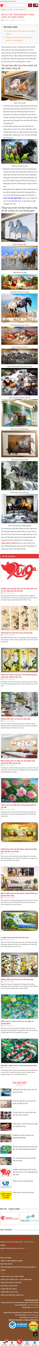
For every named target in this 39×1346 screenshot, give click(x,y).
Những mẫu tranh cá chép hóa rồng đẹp (15, 719)
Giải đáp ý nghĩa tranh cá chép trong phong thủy (19, 1065)
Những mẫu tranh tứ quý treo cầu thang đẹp (17, 979)
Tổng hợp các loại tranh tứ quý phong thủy (16, 633)
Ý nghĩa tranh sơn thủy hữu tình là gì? (15, 937)
